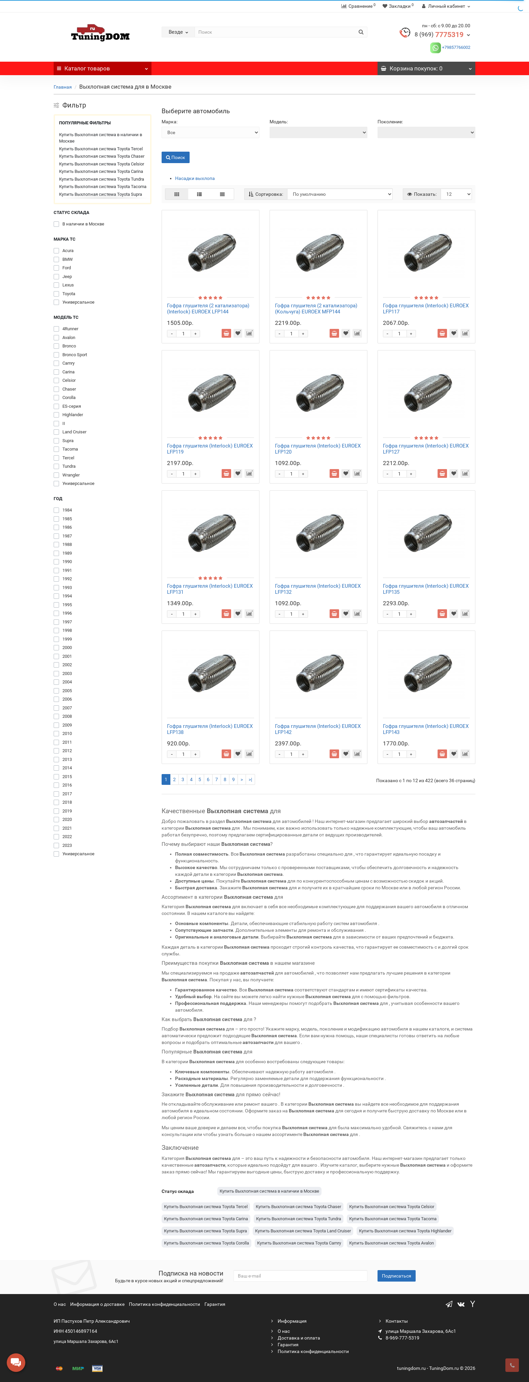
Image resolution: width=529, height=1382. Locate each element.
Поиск (175, 157)
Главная (63, 87)
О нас (60, 1304)
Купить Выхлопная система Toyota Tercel (101, 148)
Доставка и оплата (295, 1338)
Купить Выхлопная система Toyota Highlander (405, 1230)
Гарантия (214, 1304)
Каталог (102, 67)
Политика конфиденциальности (164, 1304)
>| (250, 779)
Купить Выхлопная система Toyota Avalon (391, 1243)
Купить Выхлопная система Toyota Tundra (101, 179)
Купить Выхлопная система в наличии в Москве (100, 138)
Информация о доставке (97, 1304)
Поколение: (390, 121)
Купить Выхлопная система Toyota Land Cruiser (303, 1230)
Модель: (279, 121)
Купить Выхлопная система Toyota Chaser (101, 156)
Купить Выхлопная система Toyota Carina (101, 171)
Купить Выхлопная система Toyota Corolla (206, 1243)
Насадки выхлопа (195, 178)
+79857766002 (455, 47)
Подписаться (396, 1276)
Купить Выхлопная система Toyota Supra (100, 194)
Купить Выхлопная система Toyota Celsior (101, 163)
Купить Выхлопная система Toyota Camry (299, 1243)
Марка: (169, 121)
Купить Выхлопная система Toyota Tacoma (102, 186)
